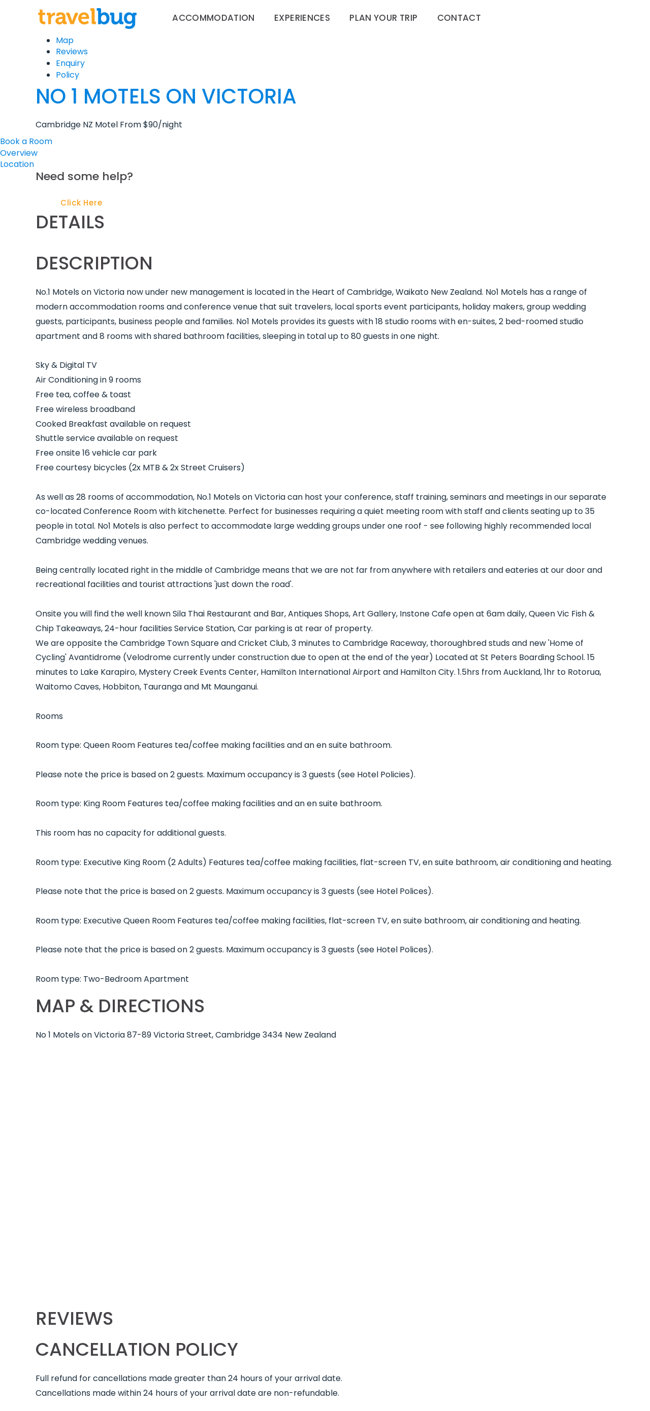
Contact (459, 18)
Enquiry (70, 63)
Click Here (81, 202)
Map (65, 40)
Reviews (72, 51)
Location (17, 164)
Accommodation (213, 18)
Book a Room (26, 141)
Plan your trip (383, 18)
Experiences (302, 18)
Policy (67, 75)
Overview (19, 153)
